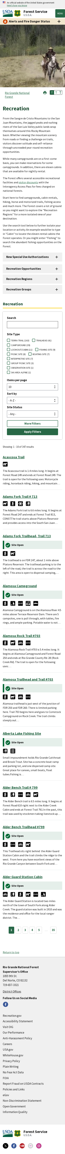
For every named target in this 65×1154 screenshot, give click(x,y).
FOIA (6, 1078)
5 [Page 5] (39, 930)
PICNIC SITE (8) (18, 354)
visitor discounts (28, 182)
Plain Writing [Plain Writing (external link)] (11, 1066)
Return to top (11, 952)
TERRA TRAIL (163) (20, 340)
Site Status (14, 407)
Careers (7, 1044)
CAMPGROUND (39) (20, 345)
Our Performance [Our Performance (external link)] (13, 1032)
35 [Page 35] (53, 930)
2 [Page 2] (18, 930)
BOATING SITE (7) (41, 354)
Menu (60, 13)
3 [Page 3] (25, 930)
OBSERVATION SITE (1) (22, 367)
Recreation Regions (19, 279)
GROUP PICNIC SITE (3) (22, 363)
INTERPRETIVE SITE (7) (22, 358)
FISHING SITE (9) (47, 349)
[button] (45, 92)
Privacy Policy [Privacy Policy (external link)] (11, 1061)
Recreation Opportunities (23, 269)
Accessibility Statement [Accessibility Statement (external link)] (18, 1021)
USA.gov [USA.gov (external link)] (8, 1049)
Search (11, 318)
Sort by (12, 394)
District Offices (12, 991)
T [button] (52, 92)
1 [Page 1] (11, 930)
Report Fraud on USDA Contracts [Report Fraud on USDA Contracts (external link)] (23, 1084)
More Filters (32, 423)
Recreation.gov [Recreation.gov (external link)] (12, 1016)
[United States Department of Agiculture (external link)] (8, 13)
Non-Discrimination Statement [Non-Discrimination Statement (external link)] (22, 1101)
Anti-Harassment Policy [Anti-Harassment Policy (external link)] (17, 1038)
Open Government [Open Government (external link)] (14, 1106)
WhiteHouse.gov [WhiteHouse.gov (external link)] (13, 1055)
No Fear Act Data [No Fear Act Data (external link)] (13, 1072)
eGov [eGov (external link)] (6, 1095)
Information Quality (15, 1112)
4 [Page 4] (32, 930)
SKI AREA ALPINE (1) (21, 372)
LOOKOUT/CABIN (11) (21, 349)
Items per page (17, 380)
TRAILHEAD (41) (43, 340)
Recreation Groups (18, 289)
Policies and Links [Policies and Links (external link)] (14, 1089)
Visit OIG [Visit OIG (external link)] (8, 1027)
